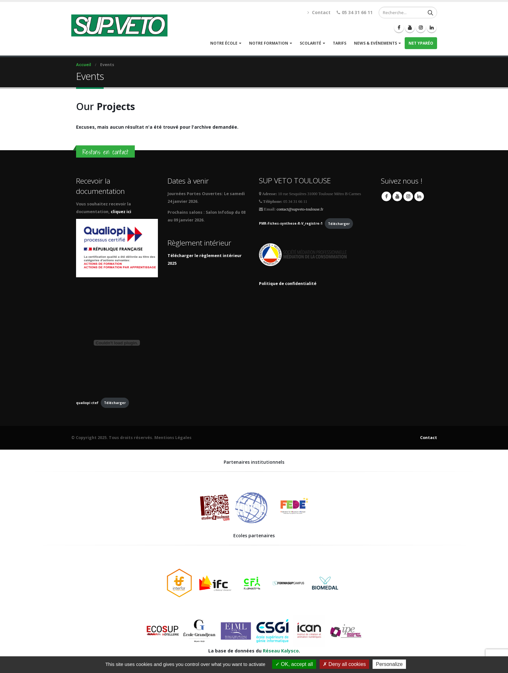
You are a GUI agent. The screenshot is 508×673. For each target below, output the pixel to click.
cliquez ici (121, 211)
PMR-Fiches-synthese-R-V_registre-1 (291, 223)
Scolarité (310, 43)
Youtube (397, 196)
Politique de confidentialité (287, 283)
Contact (321, 12)
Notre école (223, 43)
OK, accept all (294, 664)
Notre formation (268, 43)
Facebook (386, 196)
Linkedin (419, 196)
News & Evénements (375, 43)
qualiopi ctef (87, 403)
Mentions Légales (173, 437)
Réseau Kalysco (281, 651)
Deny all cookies (344, 664)
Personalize (389, 664)
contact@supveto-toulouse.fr (300, 209)
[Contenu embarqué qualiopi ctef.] (117, 342)
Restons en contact (105, 152)
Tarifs (339, 43)
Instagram (408, 196)
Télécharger (115, 403)
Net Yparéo (421, 43)
